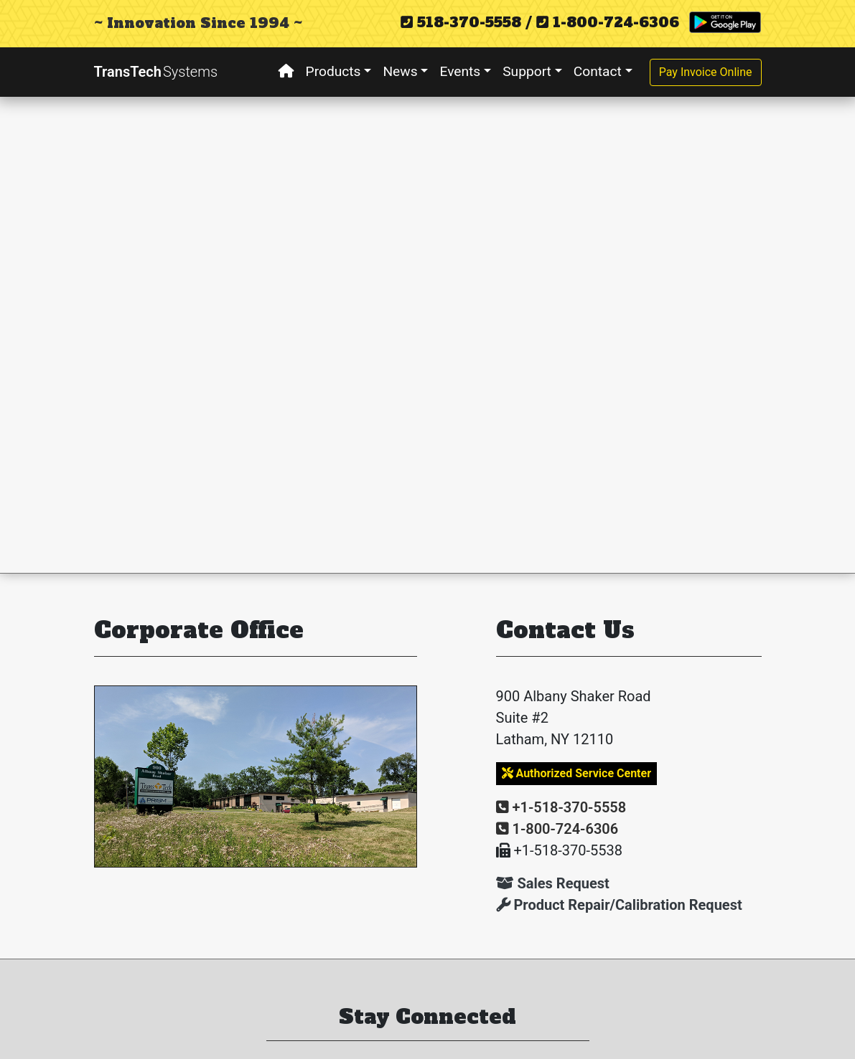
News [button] (400, 71)
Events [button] (459, 71)
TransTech (156, 71)
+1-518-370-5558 (561, 807)
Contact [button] (598, 71)
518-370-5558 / (466, 22)
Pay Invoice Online (705, 72)
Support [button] (527, 71)
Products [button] (333, 71)
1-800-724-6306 (607, 22)
